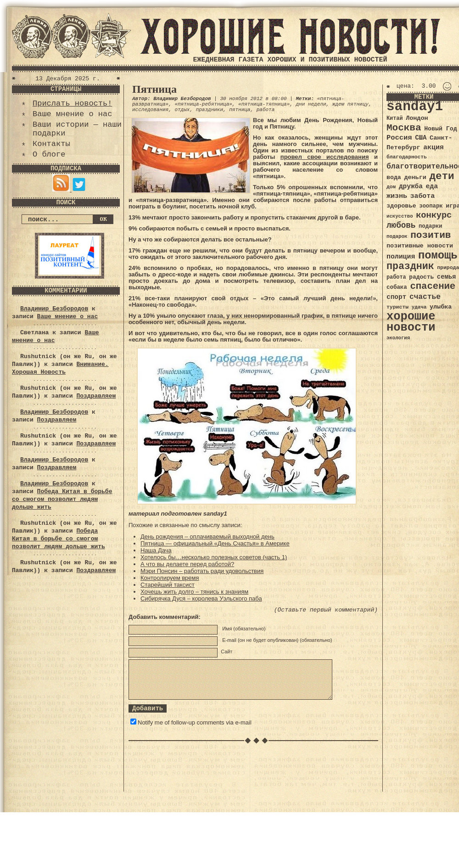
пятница (239, 109)
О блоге (49, 154)
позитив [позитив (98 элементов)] (430, 235)
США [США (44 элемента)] (420, 137)
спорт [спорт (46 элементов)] (396, 297)
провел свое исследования (324, 156)
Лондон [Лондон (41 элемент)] (417, 118)
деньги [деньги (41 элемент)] (415, 177)
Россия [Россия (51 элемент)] (399, 138)
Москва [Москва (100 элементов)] (403, 128)
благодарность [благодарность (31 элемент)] (406, 157)
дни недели (311, 104)
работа (266, 109)
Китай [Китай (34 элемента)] (394, 118)
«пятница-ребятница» (203, 104)
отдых (182, 109)
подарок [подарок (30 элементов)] (397, 236)
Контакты (51, 144)
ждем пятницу (350, 104)
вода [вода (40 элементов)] (393, 177)
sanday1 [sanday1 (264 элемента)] (414, 106)
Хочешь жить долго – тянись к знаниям (194, 591)
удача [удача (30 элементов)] (419, 307)
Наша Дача (156, 550)
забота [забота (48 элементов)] (422, 196)
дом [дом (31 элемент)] (391, 187)
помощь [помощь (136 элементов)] (438, 255)
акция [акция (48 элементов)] (433, 147)
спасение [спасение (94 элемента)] (432, 286)
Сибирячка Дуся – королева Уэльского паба (201, 598)
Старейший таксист (167, 584)
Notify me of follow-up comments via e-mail (195, 722)
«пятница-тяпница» (264, 104)
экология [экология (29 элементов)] (398, 338)
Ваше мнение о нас (72, 114)
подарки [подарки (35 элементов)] (430, 226)
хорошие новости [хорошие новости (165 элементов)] (411, 322)
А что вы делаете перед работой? (187, 564)
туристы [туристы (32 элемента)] (397, 307)
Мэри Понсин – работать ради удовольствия (201, 570)
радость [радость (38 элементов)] (421, 277)
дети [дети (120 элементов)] (441, 176)
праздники (209, 109)
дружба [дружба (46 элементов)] (411, 186)
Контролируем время (169, 577)
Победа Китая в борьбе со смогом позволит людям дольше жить (62, 499)
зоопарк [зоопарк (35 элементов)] (430, 206)
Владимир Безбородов (54, 308)
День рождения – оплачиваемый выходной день (207, 536)
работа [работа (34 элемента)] (396, 277)
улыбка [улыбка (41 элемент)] (441, 306)
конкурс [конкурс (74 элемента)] (434, 215)
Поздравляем (96, 396)
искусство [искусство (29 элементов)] (399, 216)
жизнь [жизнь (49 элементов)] (396, 196)
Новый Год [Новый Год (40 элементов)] (440, 128)
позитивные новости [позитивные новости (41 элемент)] (419, 245)
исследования (150, 109)
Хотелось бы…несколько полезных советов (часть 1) (213, 557)
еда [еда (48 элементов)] (431, 186)
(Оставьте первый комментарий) (326, 610)
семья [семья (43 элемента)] (446, 277)
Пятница (154, 89)
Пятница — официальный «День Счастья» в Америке (215, 543)
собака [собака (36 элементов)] (396, 287)
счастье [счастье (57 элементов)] (425, 296)
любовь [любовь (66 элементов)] (400, 225)
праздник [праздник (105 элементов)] (410, 266)
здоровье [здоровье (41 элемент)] (401, 205)
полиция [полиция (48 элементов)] (400, 256)
